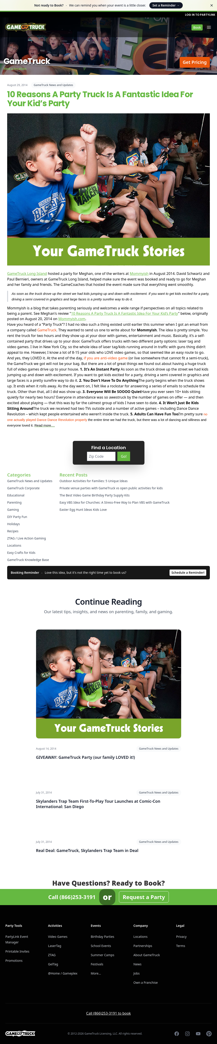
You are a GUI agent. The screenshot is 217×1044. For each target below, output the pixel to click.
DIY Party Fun (17, 517)
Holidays (13, 524)
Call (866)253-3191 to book (108, 1013)
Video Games (57, 936)
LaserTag (54, 946)
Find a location (15, 69)
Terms (180, 946)
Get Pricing (195, 62)
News (137, 964)
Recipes (12, 531)
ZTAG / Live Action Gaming (26, 538)
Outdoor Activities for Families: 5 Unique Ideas (94, 481)
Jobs (136, 973)
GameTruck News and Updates (53, 85)
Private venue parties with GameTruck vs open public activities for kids (111, 488)
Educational (15, 495)
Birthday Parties (102, 936)
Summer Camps (102, 955)
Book (197, 27)
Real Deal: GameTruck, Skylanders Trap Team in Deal (87, 850)
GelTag (53, 964)
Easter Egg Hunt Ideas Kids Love (83, 509)
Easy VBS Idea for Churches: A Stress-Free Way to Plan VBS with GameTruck (115, 502)
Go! (124, 456)
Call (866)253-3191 (72, 897)
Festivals (97, 964)
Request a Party (144, 897)
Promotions (14, 960)
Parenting (14, 502)
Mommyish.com (71, 318)
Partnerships (142, 946)
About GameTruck (146, 955)
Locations (14, 545)
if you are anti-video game (106, 358)
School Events (101, 946)
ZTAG (52, 955)
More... (96, 973)
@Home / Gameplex (62, 973)
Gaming (13, 509)
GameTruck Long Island (27, 273)
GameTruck (46, 330)
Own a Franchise (145, 982)
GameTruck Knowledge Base (28, 560)
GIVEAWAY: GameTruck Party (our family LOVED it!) (85, 757)
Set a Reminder (166, 5)
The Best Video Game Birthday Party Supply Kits (95, 495)
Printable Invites (17, 951)
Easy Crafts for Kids (21, 552)
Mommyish (139, 273)
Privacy (181, 936)
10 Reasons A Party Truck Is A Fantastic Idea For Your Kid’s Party (124, 313)
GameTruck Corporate (23, 488)
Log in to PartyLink (200, 15)
